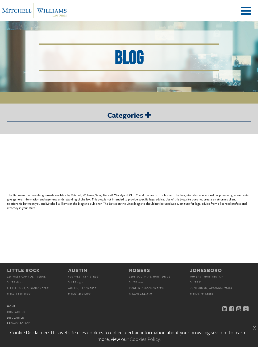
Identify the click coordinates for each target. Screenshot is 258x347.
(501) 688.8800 (20, 293)
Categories (129, 115)
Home (11, 306)
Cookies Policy (145, 339)
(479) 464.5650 (142, 293)
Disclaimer (15, 318)
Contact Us (16, 312)
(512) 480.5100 (81, 293)
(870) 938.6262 (203, 293)
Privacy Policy (18, 323)
